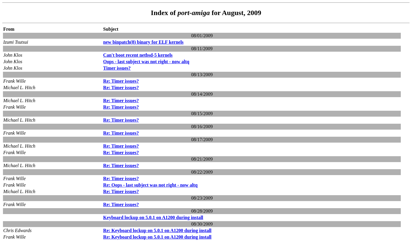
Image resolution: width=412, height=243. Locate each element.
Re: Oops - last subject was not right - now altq (150, 184)
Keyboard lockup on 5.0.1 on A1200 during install (153, 217)
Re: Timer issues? (121, 81)
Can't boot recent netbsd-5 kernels (138, 55)
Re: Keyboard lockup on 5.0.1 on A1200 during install (157, 230)
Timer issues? (117, 68)
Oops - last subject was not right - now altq (146, 61)
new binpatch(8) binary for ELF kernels (143, 42)
